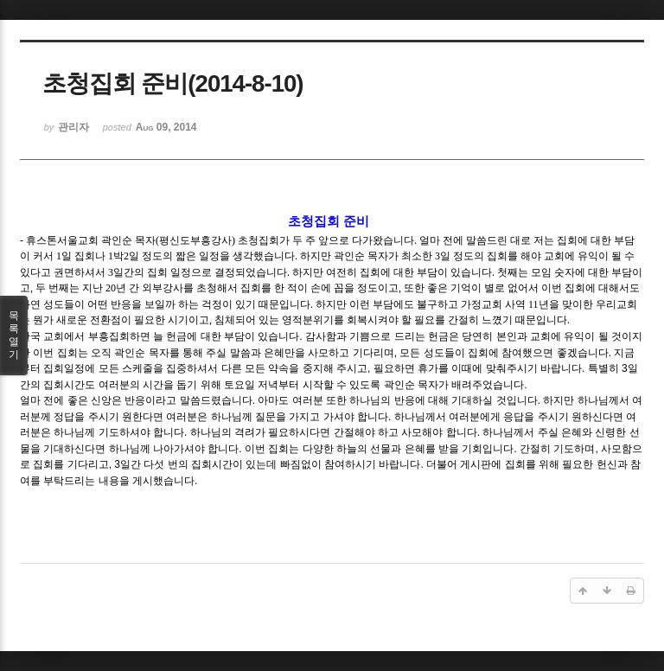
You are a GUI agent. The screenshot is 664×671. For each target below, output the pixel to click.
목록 (14, 335)
